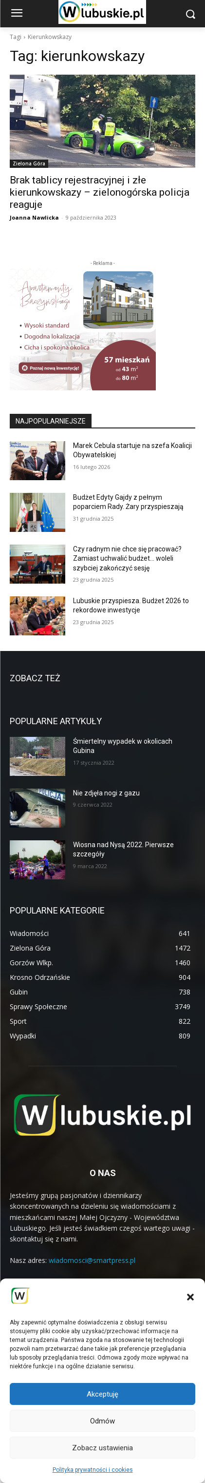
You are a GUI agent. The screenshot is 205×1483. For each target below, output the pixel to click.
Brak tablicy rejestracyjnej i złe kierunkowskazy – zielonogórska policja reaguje (99, 192)
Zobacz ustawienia (102, 1447)
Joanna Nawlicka (34, 217)
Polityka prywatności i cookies (93, 1469)
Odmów (102, 1421)
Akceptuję (102, 1394)
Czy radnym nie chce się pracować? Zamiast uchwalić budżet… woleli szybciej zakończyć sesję (127, 558)
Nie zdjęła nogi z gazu (106, 793)
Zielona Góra (29, 163)
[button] (190, 1297)
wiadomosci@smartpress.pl (92, 1260)
